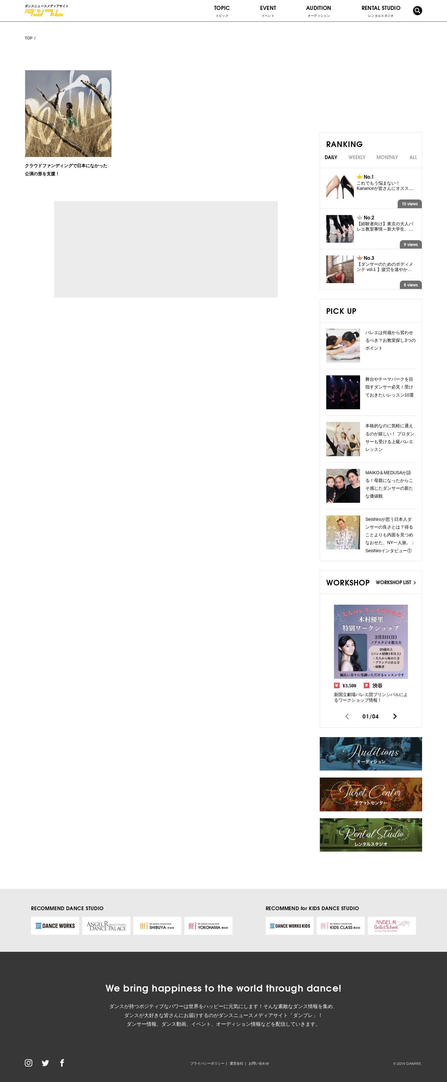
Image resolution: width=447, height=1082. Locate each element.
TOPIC (222, 10)
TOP (28, 38)
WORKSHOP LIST (396, 582)
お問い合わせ (259, 1063)
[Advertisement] (111, 249)
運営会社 (236, 1063)
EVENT (268, 10)
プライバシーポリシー (207, 1063)
